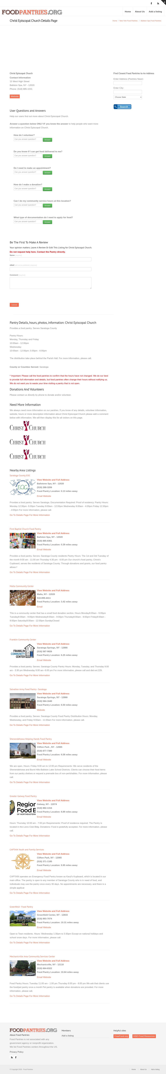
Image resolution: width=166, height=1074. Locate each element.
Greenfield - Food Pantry (21, 906)
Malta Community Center (22, 586)
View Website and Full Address (53, 480)
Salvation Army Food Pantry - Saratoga (28, 689)
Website (15, 96)
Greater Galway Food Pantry (23, 796)
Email (40, 496)
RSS (11, 1056)
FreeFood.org (121, 1036)
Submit (14, 305)
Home (128, 11)
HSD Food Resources (144, 1036)
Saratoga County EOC (20, 475)
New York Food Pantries (128, 21)
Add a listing (155, 11)
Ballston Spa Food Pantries (151, 21)
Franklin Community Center (23, 639)
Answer (47, 140)
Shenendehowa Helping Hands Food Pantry (31, 738)
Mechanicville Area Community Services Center (32, 956)
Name (16, 255)
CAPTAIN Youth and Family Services (27, 849)
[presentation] (29, 296)
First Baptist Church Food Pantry (25, 528)
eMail (23, 265)
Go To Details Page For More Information (30, 515)
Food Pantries (32, 13)
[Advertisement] (83, 45)
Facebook (15, 1056)
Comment (17, 275)
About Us (140, 11)
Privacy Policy (16, 1052)
